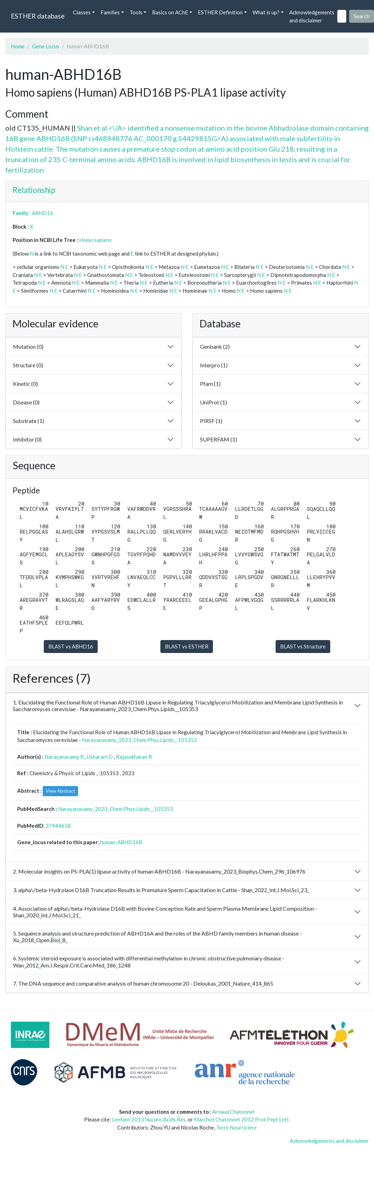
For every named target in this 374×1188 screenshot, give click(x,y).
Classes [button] (82, 12)
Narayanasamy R (64, 756)
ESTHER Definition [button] (220, 12)
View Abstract (60, 791)
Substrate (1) (28, 420)
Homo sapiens (95, 240)
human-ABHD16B (121, 842)
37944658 (58, 825)
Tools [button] (136, 12)
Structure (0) (28, 365)
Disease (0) (26, 402)
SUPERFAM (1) (218, 439)
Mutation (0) (28, 346)
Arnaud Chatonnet (233, 1112)
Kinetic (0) (25, 383)
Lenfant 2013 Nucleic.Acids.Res (149, 1119)
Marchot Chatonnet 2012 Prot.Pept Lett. (242, 1119)
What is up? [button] (265, 12)
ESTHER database (37, 16)
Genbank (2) (215, 346)
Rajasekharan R (134, 756)
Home (18, 46)
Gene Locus (45, 46)
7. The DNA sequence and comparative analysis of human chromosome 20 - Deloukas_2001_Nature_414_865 (143, 983)
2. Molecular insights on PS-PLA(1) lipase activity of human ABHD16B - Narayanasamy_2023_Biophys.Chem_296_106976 (159, 871)
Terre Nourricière (236, 1127)
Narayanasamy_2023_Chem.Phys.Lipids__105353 (139, 740)
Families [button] (110, 12)
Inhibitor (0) (27, 439)
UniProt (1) (213, 402)
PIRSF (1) (211, 420)
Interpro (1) (214, 365)
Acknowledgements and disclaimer (311, 16)
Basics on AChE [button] (170, 12)
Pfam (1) (210, 383)
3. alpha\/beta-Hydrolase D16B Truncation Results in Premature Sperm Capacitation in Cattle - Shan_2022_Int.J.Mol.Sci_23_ (161, 890)
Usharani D (100, 756)
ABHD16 (42, 213)
